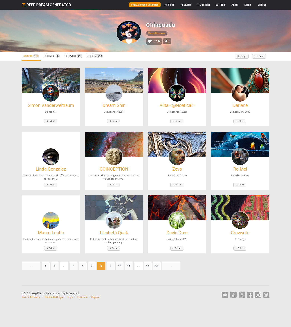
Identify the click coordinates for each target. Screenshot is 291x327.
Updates (82, 296)
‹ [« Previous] (31, 264)
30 (162, 264)
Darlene (240, 105)
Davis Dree (177, 232)
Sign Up (262, 4)
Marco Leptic (51, 232)
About (234, 4)
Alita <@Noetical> (176, 105)
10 (123, 264)
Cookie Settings (54, 296)
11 (133, 264)
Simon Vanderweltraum (51, 105)
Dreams (32, 56)
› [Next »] (177, 264)
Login (247, 4)
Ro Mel (240, 168)
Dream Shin (114, 105)
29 (153, 264)
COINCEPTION (114, 168)
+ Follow (258, 56)
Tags (70, 296)
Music (185, 4)
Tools (220, 4)
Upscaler (203, 4)
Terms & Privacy (31, 296)
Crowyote (240, 232)
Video (169, 4)
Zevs (177, 168)
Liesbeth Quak (114, 232)
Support (96, 296)
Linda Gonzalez (51, 168)
